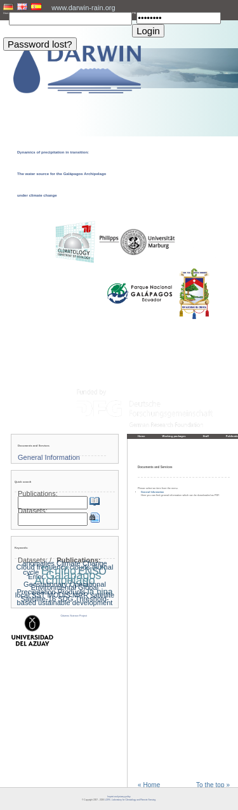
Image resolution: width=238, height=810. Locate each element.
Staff (206, 436)
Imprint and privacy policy (118, 796)
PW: (134, 13)
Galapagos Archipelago (67, 578)
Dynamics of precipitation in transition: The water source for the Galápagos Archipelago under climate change (61, 173)
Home (141, 436)
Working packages (174, 436)
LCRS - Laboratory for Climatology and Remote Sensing (130, 800)
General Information (152, 492)
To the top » (213, 785)
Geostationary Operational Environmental (64, 586)
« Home (149, 785)
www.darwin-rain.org (83, 7)
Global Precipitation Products (57, 590)
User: (6, 13)
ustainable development (75, 602)
